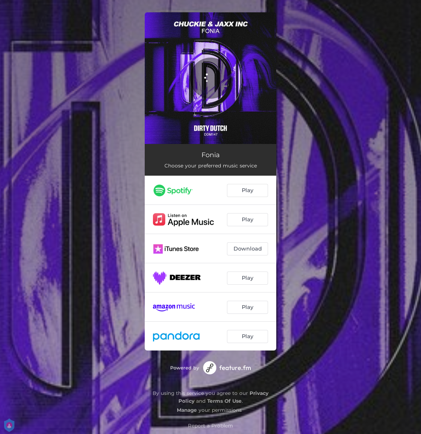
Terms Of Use (224, 401)
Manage (187, 410)
